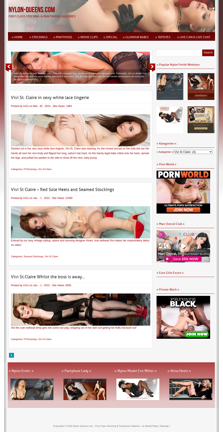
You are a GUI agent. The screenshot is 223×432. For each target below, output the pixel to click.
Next (152, 67)
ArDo (26, 106)
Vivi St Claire (45, 169)
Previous (9, 67)
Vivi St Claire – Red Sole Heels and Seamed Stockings (62, 189)
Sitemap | (165, 426)
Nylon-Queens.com (32, 10)
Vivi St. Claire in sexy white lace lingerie (50, 97)
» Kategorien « (165, 152)
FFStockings (30, 169)
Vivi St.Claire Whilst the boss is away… (48, 276)
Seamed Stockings (33, 256)
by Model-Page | (151, 426)
